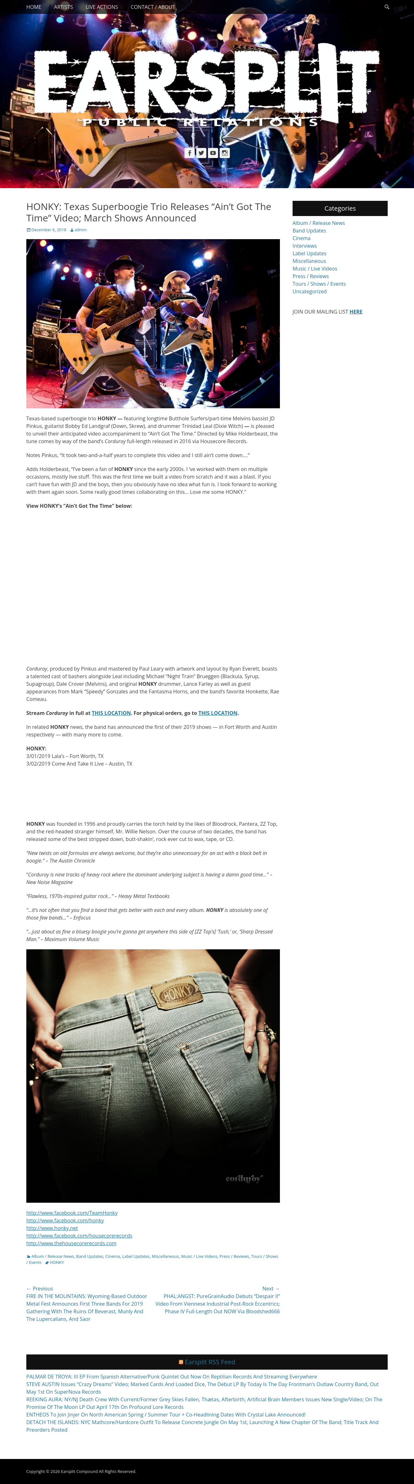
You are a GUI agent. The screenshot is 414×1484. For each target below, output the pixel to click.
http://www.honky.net (52, 1228)
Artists (63, 6)
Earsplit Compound (79, 1471)
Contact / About (153, 6)
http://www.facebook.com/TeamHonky (72, 1212)
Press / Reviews (234, 1256)
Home (34, 6)
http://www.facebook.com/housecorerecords (79, 1235)
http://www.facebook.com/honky (65, 1220)
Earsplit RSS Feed (210, 1362)
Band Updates (89, 1256)
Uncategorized (310, 291)
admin (80, 229)
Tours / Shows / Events (319, 283)
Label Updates (136, 1256)
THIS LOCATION (111, 713)
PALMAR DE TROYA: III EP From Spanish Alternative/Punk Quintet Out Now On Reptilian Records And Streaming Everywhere (171, 1376)
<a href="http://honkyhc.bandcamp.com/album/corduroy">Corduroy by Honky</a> (153, 793)
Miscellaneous (165, 1256)
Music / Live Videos (199, 1256)
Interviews (305, 245)
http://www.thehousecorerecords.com (71, 1243)
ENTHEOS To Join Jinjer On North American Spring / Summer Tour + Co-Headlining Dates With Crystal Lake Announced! (166, 1414)
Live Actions (102, 6)
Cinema (113, 1256)
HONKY (57, 1262)
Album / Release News (52, 1256)
